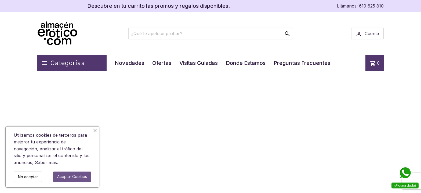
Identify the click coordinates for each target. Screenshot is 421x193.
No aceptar (28, 177)
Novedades (129, 63)
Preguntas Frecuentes (302, 63)
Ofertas (161, 63)
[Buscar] (211, 33)
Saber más (46, 162)
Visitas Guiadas (198, 63)
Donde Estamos (246, 63)
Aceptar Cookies (72, 176)
